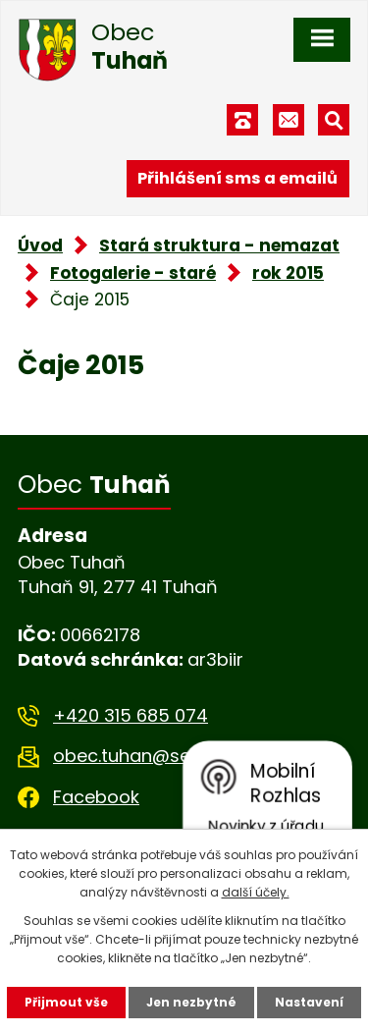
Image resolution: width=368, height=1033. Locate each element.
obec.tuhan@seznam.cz (157, 755)
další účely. (255, 892)
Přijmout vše (66, 1002)
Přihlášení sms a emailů (237, 178)
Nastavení (309, 1002)
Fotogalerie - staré (133, 273)
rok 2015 (288, 273)
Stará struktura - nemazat (219, 245)
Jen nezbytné (191, 1002)
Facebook (96, 797)
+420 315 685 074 (130, 715)
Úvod (40, 245)
